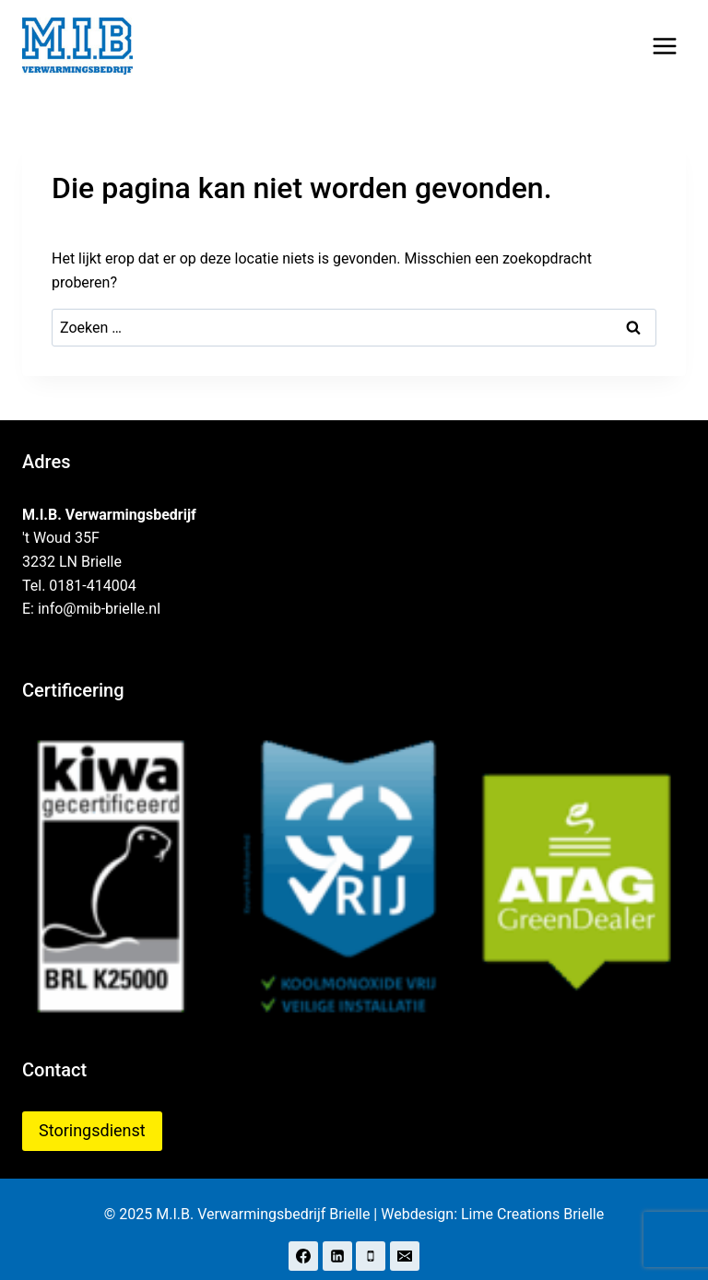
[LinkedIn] (337, 1256)
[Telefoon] (370, 1256)
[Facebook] (303, 1256)
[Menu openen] (664, 46)
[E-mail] (404, 1256)
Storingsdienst (92, 1130)
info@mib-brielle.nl (99, 608)
